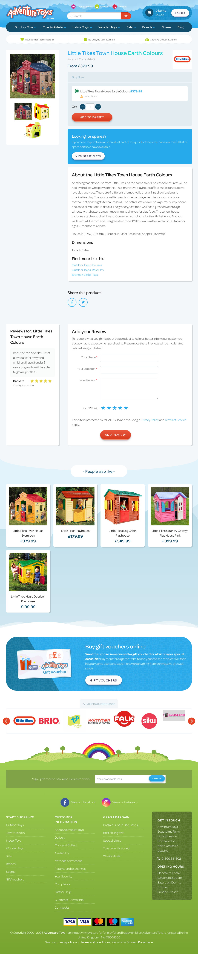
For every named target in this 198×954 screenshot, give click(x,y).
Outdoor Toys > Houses (87, 265)
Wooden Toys (109, 27)
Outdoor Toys (26, 27)
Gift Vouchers (103, 680)
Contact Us (62, 907)
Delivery (60, 837)
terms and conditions (95, 942)
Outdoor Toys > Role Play (88, 270)
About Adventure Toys (69, 830)
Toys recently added (116, 848)
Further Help (63, 892)
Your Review (88, 380)
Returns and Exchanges (70, 868)
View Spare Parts (88, 155)
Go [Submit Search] (126, 16)
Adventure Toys (167, 827)
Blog (180, 27)
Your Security (63, 876)
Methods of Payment (68, 861)
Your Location (87, 368)
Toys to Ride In (55, 27)
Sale (131, 27)
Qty (74, 106)
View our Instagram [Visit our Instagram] (119, 802)
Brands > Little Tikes (85, 274)
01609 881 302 (171, 858)
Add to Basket (92, 117)
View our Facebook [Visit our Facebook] (78, 802)
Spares (166, 27)
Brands (149, 27)
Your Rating (89, 408)
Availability (62, 853)
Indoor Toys (82, 27)
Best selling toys (113, 833)
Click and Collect (66, 845)
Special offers (112, 840)
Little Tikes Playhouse (75, 530)
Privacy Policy (150, 420)
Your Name (89, 357)
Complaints (62, 884)
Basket (180, 12)
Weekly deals (111, 856)
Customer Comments (69, 900)
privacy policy (65, 942)
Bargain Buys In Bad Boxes (120, 825)
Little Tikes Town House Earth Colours (130, 93)
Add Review (115, 435)
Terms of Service (175, 420)
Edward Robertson (140, 942)
